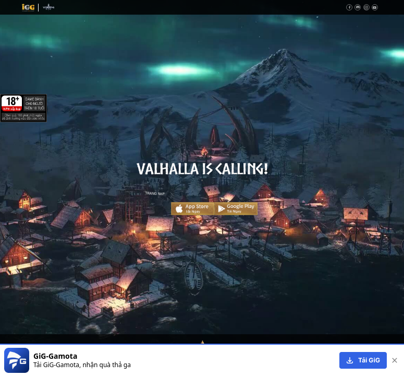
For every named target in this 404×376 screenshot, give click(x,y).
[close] (394, 360)
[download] (363, 360)
